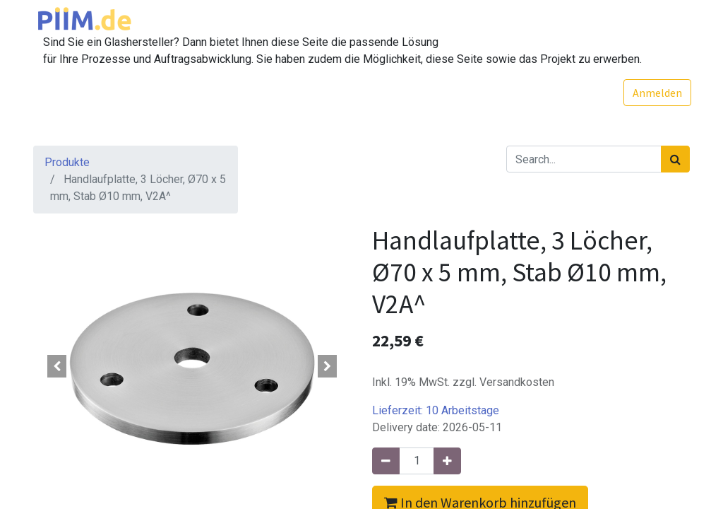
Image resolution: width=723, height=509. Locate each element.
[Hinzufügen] (447, 460)
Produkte (67, 162)
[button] (57, 366)
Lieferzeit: (435, 410)
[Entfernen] (386, 460)
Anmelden (656, 93)
